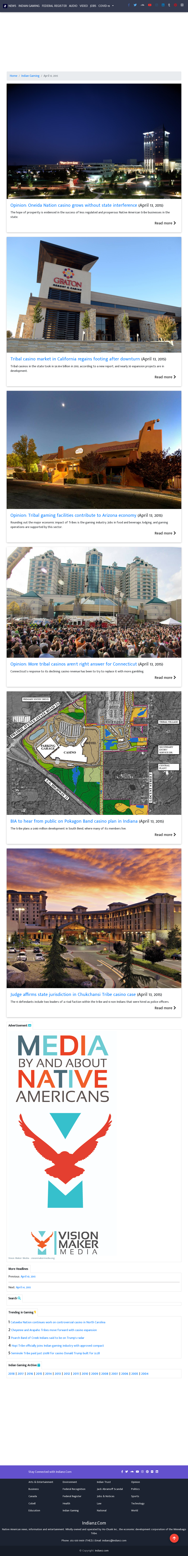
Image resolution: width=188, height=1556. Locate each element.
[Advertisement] (94, 43)
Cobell (32, 1503)
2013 (58, 1373)
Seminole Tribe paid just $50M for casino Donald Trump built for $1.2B (55, 1353)
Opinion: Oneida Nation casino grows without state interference (73, 205)
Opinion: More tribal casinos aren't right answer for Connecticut (73, 664)
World (134, 1510)
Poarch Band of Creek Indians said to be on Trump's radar (47, 1338)
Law (99, 1503)
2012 (67, 1373)
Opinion (135, 1482)
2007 (114, 1373)
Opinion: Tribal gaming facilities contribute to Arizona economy (73, 515)
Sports (135, 1496)
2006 (124, 1373)
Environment (70, 1482)
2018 (11, 1373)
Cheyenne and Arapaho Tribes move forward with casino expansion (54, 1330)
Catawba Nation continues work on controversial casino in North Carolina (58, 1322)
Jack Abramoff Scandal (110, 1489)
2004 (144, 1373)
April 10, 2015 (28, 1276)
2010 (85, 1373)
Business (34, 1489)
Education (34, 1510)
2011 (76, 1373)
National (101, 1510)
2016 (30, 1373)
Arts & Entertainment (41, 1482)
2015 (39, 1373)
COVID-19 (104, 6)
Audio (73, 6)
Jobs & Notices (105, 1496)
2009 (94, 1373)
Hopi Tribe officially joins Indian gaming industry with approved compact (58, 1345)
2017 (21, 1373)
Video (84, 6)
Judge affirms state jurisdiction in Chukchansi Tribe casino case (73, 994)
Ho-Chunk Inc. (110, 1529)
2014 (48, 1373)
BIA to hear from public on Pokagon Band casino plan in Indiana (74, 821)
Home (13, 76)
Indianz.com (102, 1550)
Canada (33, 1496)
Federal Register (54, 6)
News (12, 6)
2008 (104, 1373)
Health (66, 1503)
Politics (135, 1489)
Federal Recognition (74, 1489)
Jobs (93, 6)
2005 (134, 1373)
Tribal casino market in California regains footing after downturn (75, 359)
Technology (137, 1503)
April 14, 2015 (23, 1287)
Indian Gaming (29, 6)
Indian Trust (104, 1482)
